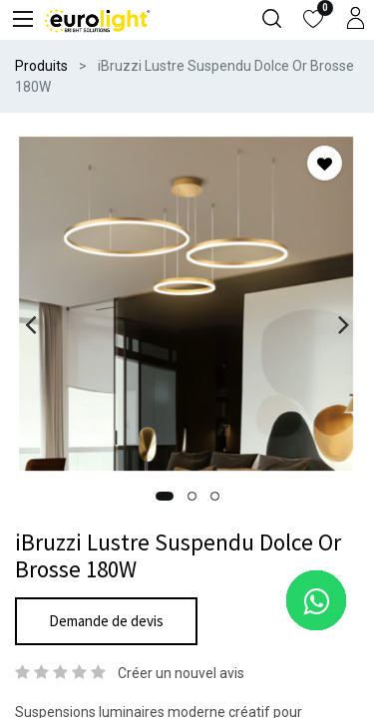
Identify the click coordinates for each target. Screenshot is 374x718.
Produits (41, 66)
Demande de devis (106, 620)
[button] (165, 496)
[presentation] (30, 324)
